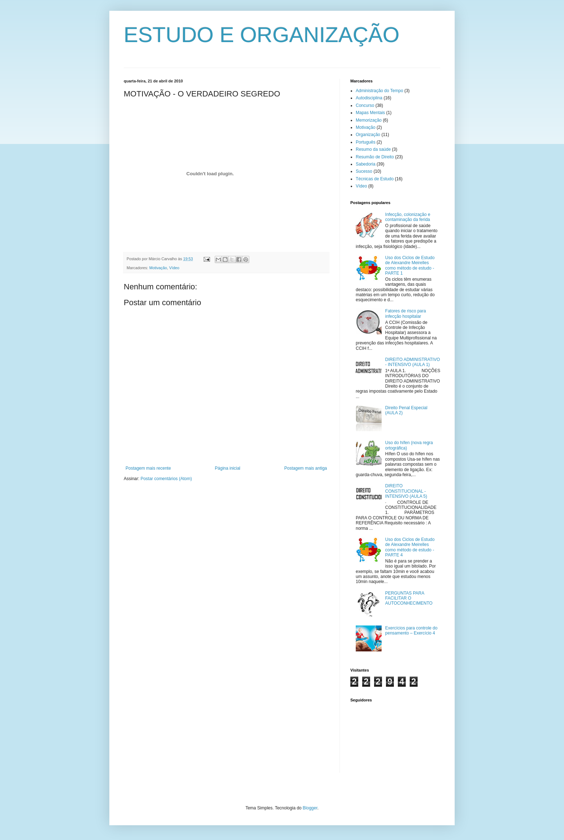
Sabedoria (366, 164)
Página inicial (227, 468)
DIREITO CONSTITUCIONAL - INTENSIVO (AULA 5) (406, 491)
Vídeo (174, 268)
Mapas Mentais (370, 112)
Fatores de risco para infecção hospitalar (405, 313)
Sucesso (364, 171)
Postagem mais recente (148, 468)
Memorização (369, 120)
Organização (368, 134)
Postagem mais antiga (305, 468)
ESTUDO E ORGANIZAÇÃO (262, 35)
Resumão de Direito (375, 156)
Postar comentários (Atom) (166, 478)
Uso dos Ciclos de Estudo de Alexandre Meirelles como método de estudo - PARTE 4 (410, 547)
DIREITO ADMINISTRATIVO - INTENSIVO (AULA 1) (412, 362)
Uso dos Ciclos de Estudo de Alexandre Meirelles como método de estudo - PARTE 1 (410, 265)
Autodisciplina (369, 97)
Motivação (158, 268)
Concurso (365, 105)
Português (366, 142)
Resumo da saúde (373, 149)
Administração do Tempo (379, 90)
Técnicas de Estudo (375, 178)
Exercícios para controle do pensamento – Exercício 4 (411, 631)
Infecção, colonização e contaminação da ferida (407, 217)
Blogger (310, 807)
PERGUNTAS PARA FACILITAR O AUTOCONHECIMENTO (409, 598)
